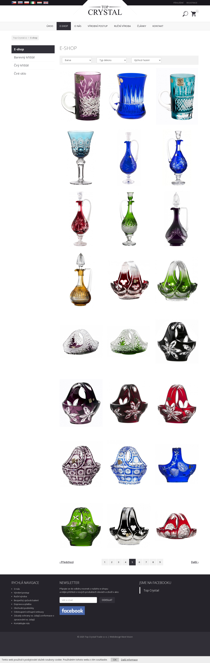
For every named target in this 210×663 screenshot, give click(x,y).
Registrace (192, 2)
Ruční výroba (20, 596)
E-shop (33, 37)
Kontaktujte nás (22, 623)
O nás (17, 588)
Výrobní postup (21, 592)
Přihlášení (178, 2)
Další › (195, 562)
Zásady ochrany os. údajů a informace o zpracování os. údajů (34, 617)
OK (114, 659)
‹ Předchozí (67, 562)
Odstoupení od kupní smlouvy (29, 611)
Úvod (50, 26)
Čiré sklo (20, 73)
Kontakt (157, 26)
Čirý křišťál (21, 65)
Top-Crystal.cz (20, 37)
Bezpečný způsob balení (26, 600)
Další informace (129, 659)
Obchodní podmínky (24, 608)
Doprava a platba (22, 604)
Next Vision (127, 636)
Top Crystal (151, 590)
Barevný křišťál (24, 57)
